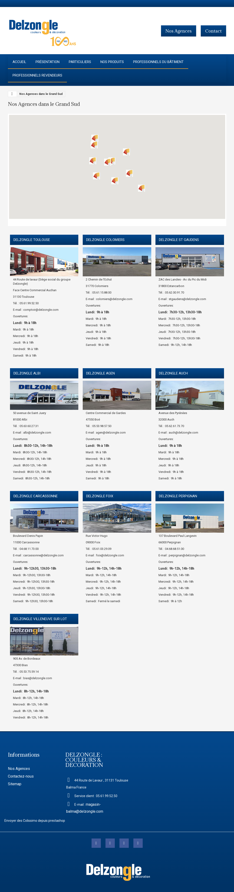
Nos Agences (19, 768)
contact (213, 31)
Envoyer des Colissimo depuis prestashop (34, 820)
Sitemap (14, 784)
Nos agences (178, 31)
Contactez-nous (21, 776)
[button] (111, 160)
